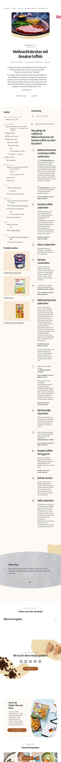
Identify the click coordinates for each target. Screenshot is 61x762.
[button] (30, 42)
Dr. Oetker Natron (15, 230)
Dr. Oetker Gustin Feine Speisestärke (19, 238)
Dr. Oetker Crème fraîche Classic (19, 205)
